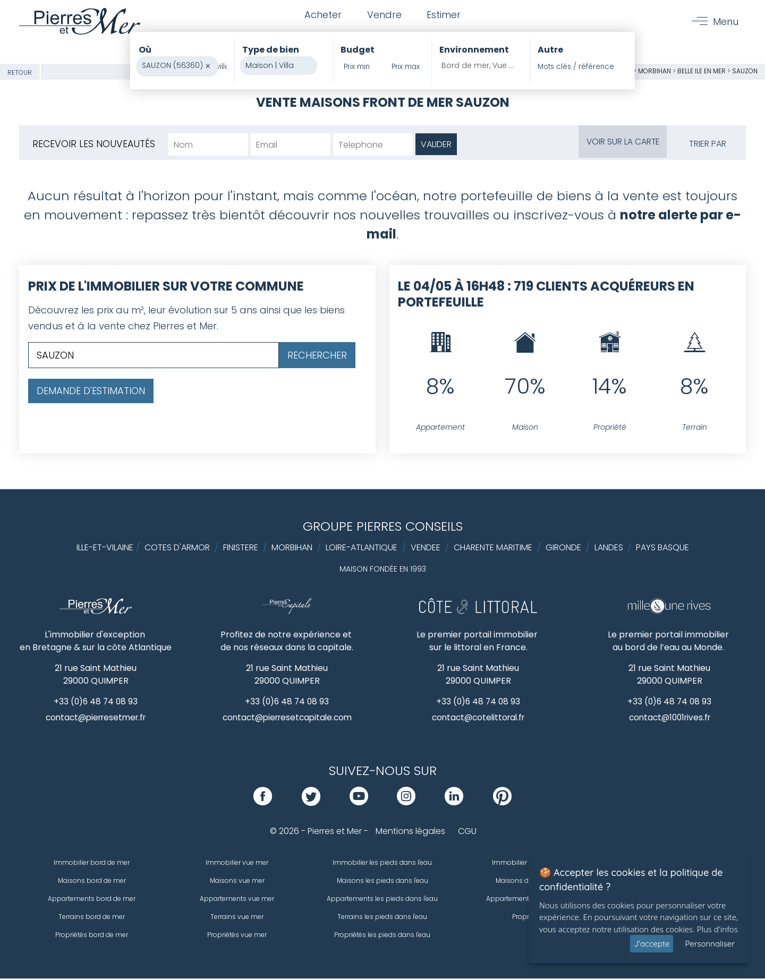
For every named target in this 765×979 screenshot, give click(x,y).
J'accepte (651, 944)
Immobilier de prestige (528, 862)
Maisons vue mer (237, 881)
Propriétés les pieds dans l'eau (382, 935)
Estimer (445, 15)
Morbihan (654, 70)
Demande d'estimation (91, 390)
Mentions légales (410, 831)
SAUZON (745, 70)
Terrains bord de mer (91, 917)
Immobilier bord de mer (92, 862)
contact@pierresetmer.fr (95, 718)
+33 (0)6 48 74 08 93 (96, 701)
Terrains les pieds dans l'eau (382, 917)
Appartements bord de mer (91, 899)
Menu (725, 22)
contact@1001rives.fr (669, 718)
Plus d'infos (717, 929)
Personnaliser (710, 944)
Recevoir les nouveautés (94, 143)
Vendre (384, 15)
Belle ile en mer (701, 70)
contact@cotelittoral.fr (478, 718)
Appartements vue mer (237, 899)
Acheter (322, 15)
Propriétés (528, 917)
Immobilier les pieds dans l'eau (382, 862)
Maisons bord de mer (92, 881)
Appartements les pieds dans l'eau (382, 899)
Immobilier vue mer (237, 862)
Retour (19, 72)
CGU (467, 831)
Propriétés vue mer (237, 935)
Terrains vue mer (237, 917)
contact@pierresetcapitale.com (287, 718)
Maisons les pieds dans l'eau (382, 881)
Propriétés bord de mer (91, 935)
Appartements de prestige (528, 899)
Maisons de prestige (528, 881)
